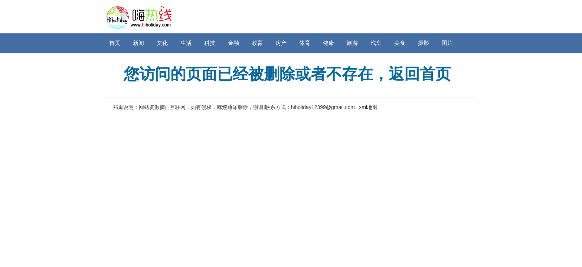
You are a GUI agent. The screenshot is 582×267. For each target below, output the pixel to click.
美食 (399, 43)
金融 (233, 43)
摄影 (423, 43)
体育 (304, 43)
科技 (209, 43)
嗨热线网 (138, 16)
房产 (281, 43)
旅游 (352, 43)
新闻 (138, 43)
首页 (114, 43)
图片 (447, 43)
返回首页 (420, 74)
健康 (328, 43)
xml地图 (368, 107)
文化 (162, 43)
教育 (257, 43)
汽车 (376, 43)
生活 (186, 43)
